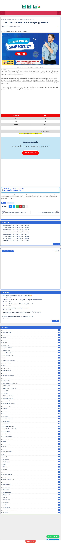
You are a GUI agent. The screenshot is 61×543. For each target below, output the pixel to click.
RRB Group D (31, 446)
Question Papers (31, 411)
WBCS (31, 472)
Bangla (31, 337)
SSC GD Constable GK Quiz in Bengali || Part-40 (16, 236)
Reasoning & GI (31, 444)
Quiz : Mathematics (31, 434)
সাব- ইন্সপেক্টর (31, 512)
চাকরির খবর (31, 497)
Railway (31, 441)
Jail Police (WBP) (31, 385)
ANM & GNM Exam (31, 332)
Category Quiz (31, 345)
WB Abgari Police (31, 466)
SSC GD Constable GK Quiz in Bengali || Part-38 (16, 241)
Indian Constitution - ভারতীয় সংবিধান (31, 383)
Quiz (31, 413)
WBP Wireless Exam (31, 484)
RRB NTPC (31, 449)
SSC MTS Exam (31, 461)
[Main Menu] (2, 13)
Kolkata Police (31, 390)
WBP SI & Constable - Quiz (31, 479)
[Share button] (27, 206)
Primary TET (31, 408)
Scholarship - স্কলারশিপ (31, 451)
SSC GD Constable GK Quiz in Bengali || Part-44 (16, 227)
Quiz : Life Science (31, 431)
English (31, 357)
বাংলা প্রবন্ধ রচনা (31, 502)
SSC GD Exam (8, 19)
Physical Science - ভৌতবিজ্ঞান (31, 403)
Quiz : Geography (31, 421)
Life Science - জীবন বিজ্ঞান (31, 396)
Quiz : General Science (31, 418)
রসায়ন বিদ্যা (31, 505)
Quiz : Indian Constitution (31, 426)
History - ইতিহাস (31, 380)
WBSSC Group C (31, 489)
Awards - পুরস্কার (31, 335)
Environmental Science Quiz (31, 360)
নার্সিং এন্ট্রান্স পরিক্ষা (31, 499)
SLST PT (31, 454)
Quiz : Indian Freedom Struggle (31, 428)
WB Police (31, 469)
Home (2, 19)
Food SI (31, 365)
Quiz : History (31, 423)
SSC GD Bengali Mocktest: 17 (13, 189)
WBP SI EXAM (31, 482)
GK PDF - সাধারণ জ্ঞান (31, 378)
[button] (59, 13)
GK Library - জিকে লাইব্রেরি (31, 375)
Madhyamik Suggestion (31, 398)
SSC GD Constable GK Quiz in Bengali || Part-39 (16, 238)
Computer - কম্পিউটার (31, 347)
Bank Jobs (31, 342)
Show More (56, 244)
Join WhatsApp (53, 536)
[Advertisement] (30, 101)
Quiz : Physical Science (31, 436)
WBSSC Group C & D (31, 492)
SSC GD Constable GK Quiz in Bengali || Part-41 (16, 234)
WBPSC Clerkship (31, 487)
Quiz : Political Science (31, 439)
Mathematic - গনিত (31, 401)
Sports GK (31, 456)
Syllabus (31, 464)
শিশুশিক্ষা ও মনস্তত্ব (31, 507)
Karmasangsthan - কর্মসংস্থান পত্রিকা (31, 388)
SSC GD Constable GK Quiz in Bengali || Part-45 (16, 225)
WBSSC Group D (31, 494)
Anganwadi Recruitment (31, 330)
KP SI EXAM (31, 393)
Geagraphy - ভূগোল (31, 368)
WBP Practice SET (31, 477)
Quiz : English (31, 416)
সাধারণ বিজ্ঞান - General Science (31, 510)
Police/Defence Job (31, 406)
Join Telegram (53, 540)
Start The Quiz (30, 153)
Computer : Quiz (31, 350)
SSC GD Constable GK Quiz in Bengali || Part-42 (16, 232)
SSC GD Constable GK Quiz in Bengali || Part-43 (16, 229)
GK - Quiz (31, 373)
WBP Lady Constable (31, 474)
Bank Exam (31, 340)
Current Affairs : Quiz (31, 352)
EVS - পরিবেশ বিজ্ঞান (31, 363)
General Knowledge (31, 370)
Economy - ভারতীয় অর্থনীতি (31, 355)
